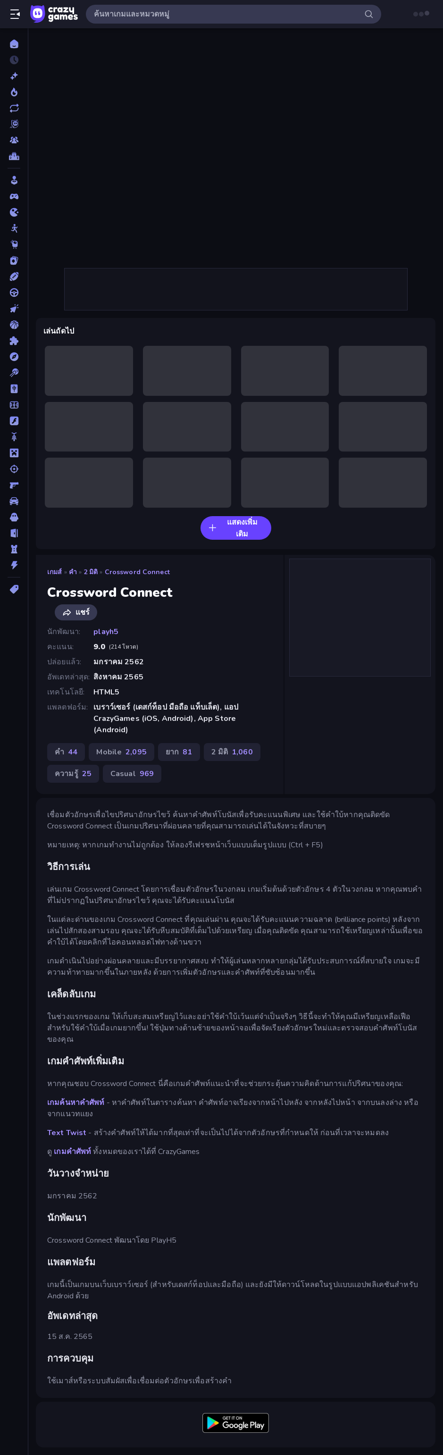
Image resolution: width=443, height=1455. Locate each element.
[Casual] (14, 180)
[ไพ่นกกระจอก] (14, 389)
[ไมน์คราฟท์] (14, 453)
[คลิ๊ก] (14, 309)
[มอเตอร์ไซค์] (14, 437)
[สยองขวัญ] (14, 517)
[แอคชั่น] (14, 565)
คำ (73, 572)
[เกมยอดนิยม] (14, 92)
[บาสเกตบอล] (14, 325)
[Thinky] (14, 244)
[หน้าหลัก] (14, 44)
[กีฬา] (14, 276)
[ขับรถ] (14, 292)
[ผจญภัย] (14, 357)
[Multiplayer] (14, 140)
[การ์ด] (14, 260)
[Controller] (14, 196)
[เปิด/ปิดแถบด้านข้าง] (15, 14)
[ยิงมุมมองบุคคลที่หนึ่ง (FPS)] (14, 485)
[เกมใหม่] (14, 76)
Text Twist (66, 1133)
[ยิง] (14, 469)
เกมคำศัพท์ (72, 1151)
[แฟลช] (14, 421)
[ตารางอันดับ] (14, 156)
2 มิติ (91, 572)
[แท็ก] (14, 589)
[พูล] (14, 373)
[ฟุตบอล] (14, 405)
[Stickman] (14, 228)
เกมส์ (54, 572)
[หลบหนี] (14, 533)
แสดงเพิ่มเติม (233, 528)
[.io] (14, 212)
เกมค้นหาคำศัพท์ (75, 1102)
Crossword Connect (137, 572)
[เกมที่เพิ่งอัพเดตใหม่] (14, 108)
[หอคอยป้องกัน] (14, 549)
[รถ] (14, 501)
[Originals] (14, 124)
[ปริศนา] (14, 341)
